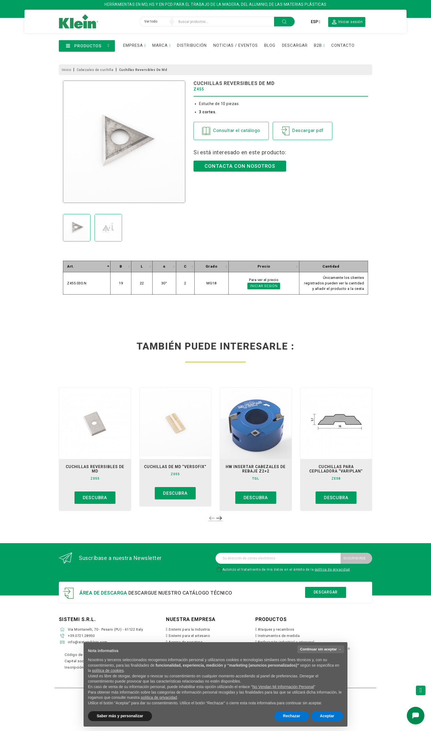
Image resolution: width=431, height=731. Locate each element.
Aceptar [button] (327, 716)
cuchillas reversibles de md (95, 469)
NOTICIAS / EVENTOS (235, 45)
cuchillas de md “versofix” (175, 467)
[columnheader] (86, 266)
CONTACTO (343, 45)
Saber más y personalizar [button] (120, 716)
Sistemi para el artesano (189, 636)
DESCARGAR (295, 45)
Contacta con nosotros (240, 166)
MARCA (160, 45)
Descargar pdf (302, 130)
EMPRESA (133, 45)
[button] (347, 22)
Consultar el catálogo (231, 130)
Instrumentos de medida (279, 636)
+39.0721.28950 (81, 636)
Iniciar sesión (263, 286)
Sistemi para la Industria (189, 629)
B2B (318, 45)
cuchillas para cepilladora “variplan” (336, 469)
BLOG (269, 45)
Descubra (95, 497)
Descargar (326, 592)
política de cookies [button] (108, 670)
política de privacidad (332, 569)
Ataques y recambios (276, 629)
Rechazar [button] (291, 716)
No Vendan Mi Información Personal (283, 687)
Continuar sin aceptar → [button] (320, 649)
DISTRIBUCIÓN (192, 45)
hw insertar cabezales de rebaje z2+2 (256, 469)
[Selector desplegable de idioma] (315, 21)
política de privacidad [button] (159, 697)
